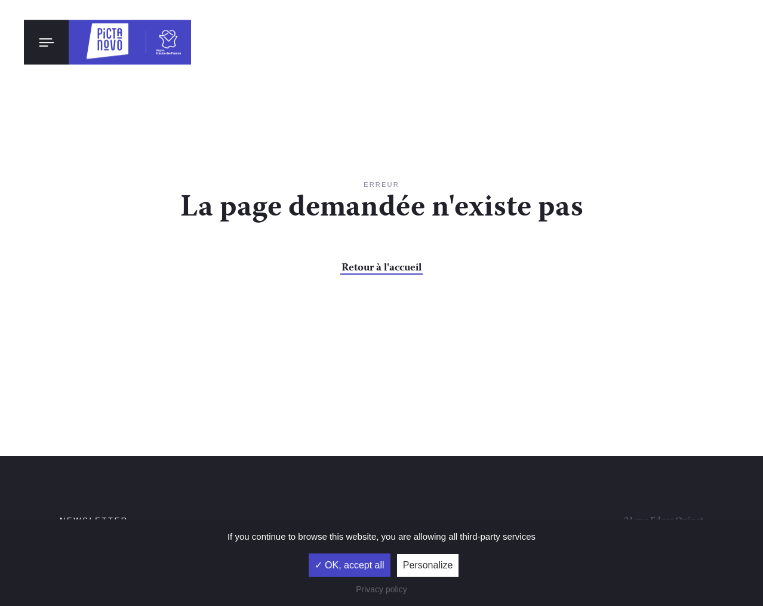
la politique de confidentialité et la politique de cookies (146, 460)
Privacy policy (381, 589)
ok (224, 424)
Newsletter (94, 399)
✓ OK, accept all (349, 565)
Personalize (428, 565)
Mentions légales (402, 458)
